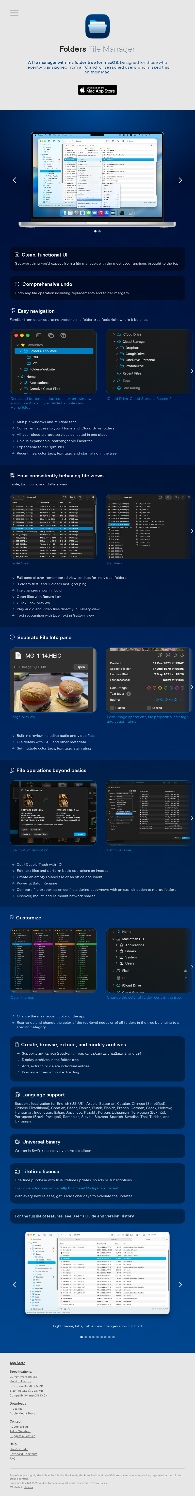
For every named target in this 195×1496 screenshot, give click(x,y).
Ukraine (28, 1487)
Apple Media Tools (22, 1413)
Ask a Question (20, 1431)
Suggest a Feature (22, 1436)
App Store (17, 1363)
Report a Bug (19, 1426)
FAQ (12, 1458)
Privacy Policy (98, 1483)
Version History (119, 1216)
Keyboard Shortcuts (23, 1453)
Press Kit (16, 1408)
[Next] (192, 370)
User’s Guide (84, 1216)
